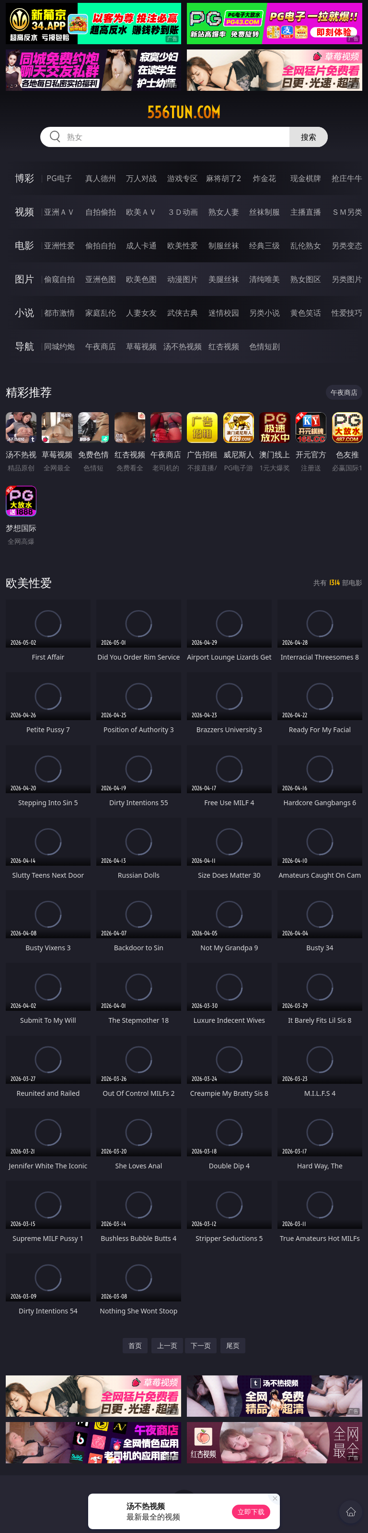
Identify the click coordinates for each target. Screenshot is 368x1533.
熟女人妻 (223, 212)
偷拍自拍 (100, 245)
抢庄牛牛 (347, 178)
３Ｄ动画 (182, 212)
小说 (24, 312)
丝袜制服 (264, 212)
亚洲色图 (100, 279)
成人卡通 (141, 245)
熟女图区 (305, 279)
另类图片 (347, 279)
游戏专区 (182, 178)
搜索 (308, 137)
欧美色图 (141, 279)
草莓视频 (141, 346)
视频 (24, 211)
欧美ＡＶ (141, 212)
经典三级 (264, 245)
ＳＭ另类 (347, 212)
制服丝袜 (223, 245)
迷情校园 (223, 312)
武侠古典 (182, 312)
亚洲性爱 (59, 245)
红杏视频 (223, 346)
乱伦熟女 (305, 245)
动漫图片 (182, 279)
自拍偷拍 (100, 212)
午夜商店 (100, 346)
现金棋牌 (305, 178)
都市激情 (59, 312)
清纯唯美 (264, 279)
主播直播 (305, 212)
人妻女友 (141, 312)
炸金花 (264, 178)
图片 (24, 278)
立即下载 (251, 1511)
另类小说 (264, 312)
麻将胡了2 (223, 178)
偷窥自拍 (59, 279)
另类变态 (347, 245)
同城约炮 (59, 346)
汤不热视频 (182, 346)
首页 (135, 1345)
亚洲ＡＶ (59, 212)
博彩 (24, 178)
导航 (24, 346)
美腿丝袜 (223, 279)
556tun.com (183, 112)
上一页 (167, 1345)
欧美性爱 (182, 245)
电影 (24, 245)
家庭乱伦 (100, 312)
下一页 (201, 1345)
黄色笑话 (305, 312)
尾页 (233, 1345)
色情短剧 (264, 346)
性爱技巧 (347, 312)
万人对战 (141, 178)
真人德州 (100, 178)
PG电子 (59, 178)
